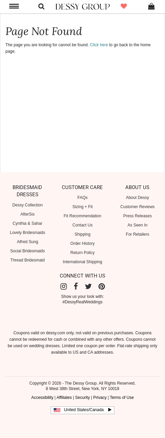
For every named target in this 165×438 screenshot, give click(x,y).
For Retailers (137, 234)
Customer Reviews (138, 206)
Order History (82, 243)
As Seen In (138, 225)
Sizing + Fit (82, 206)
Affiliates (64, 397)
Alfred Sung (27, 241)
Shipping (83, 234)
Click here (99, 45)
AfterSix (27, 214)
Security (82, 397)
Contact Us (82, 225)
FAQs (82, 197)
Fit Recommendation (83, 216)
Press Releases (137, 216)
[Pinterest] (101, 286)
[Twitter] (88, 286)
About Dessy (137, 197)
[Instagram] (63, 286)
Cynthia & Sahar (27, 223)
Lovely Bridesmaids (27, 232)
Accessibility (42, 397)
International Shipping (82, 261)
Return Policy (82, 252)
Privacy (99, 397)
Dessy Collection (27, 205)
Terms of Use (122, 397)
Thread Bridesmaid (27, 260)
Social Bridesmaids (27, 251)
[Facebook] (76, 286)
